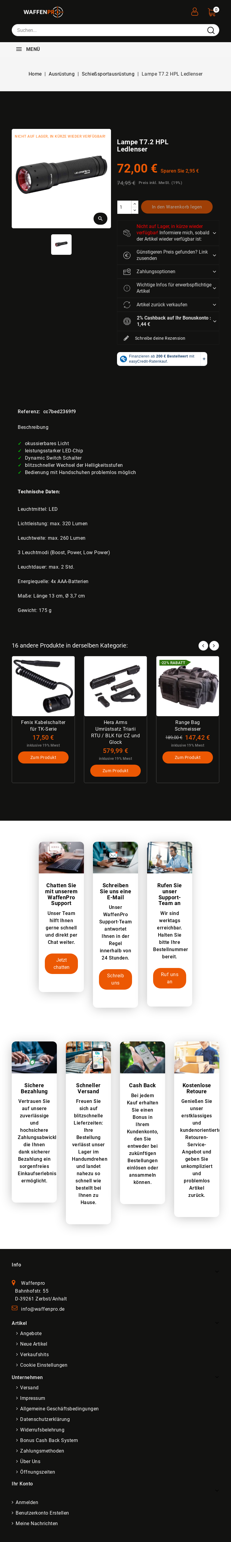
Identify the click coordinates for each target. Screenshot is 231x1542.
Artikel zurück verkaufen (155, 304)
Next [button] (214, 646)
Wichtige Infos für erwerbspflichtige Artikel (167, 288)
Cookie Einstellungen (43, 1365)
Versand (29, 1388)
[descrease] (134, 210)
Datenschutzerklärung (45, 1419)
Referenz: (29, 411)
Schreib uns (115, 979)
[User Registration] (194, 10)
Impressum (32, 1398)
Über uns (30, 1462)
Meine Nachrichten (37, 1524)
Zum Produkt (43, 757)
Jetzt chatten (61, 963)
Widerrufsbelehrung (42, 1430)
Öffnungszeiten (37, 1472)
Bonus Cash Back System (49, 1441)
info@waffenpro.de (43, 1309)
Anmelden (27, 1503)
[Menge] (124, 207)
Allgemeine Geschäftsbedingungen (59, 1409)
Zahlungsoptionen (149, 271)
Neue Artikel (33, 1344)
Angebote (31, 1334)
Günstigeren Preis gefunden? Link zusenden (165, 255)
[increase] (134, 204)
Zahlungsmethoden (42, 1451)
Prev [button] (203, 646)
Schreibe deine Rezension (154, 338)
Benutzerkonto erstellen (42, 1513)
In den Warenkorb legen (177, 207)
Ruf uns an (170, 978)
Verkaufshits (34, 1355)
